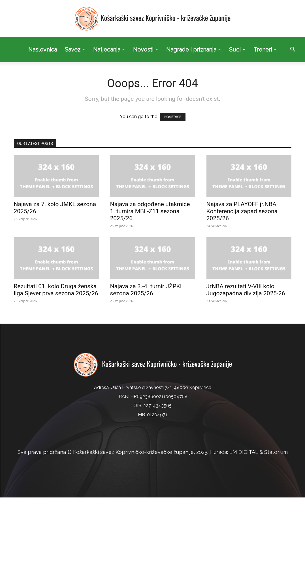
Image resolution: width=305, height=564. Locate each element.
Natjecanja (109, 49)
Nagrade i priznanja (193, 49)
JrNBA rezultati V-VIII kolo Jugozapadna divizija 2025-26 (245, 290)
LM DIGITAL (243, 452)
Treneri (265, 49)
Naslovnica (42, 49)
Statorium (276, 452)
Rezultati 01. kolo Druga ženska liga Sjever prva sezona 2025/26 (56, 290)
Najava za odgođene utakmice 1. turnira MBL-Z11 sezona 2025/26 (150, 211)
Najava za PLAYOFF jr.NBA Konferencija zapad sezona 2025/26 (242, 211)
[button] (292, 50)
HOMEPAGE (172, 117)
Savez (75, 49)
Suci (237, 49)
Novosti (145, 49)
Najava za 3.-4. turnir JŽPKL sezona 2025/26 (147, 290)
